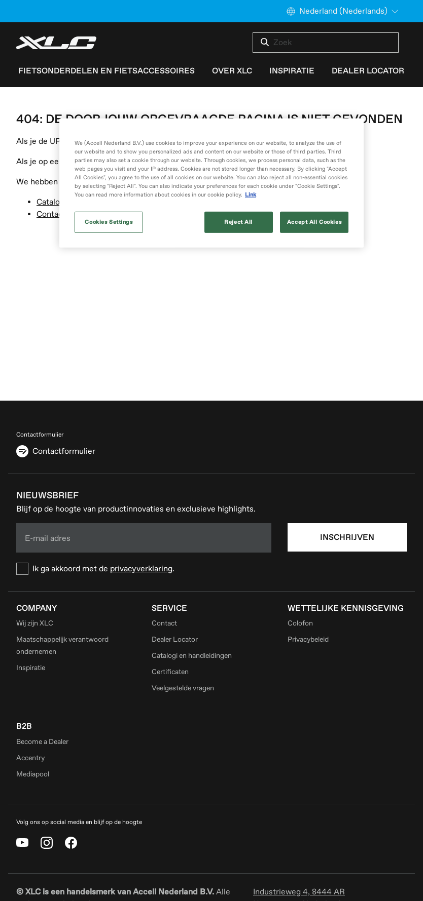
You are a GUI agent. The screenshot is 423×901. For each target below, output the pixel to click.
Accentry (30, 758)
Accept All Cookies (314, 222)
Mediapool (32, 774)
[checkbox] (143, 569)
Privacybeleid (308, 639)
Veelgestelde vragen (183, 688)
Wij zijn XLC (34, 623)
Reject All (238, 222)
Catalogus (55, 202)
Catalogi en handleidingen (192, 655)
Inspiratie (30, 667)
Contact (51, 214)
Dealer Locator (175, 639)
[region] (211, 183)
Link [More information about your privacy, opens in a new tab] (250, 195)
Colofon (300, 623)
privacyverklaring (141, 569)
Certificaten (170, 672)
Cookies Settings (108, 222)
